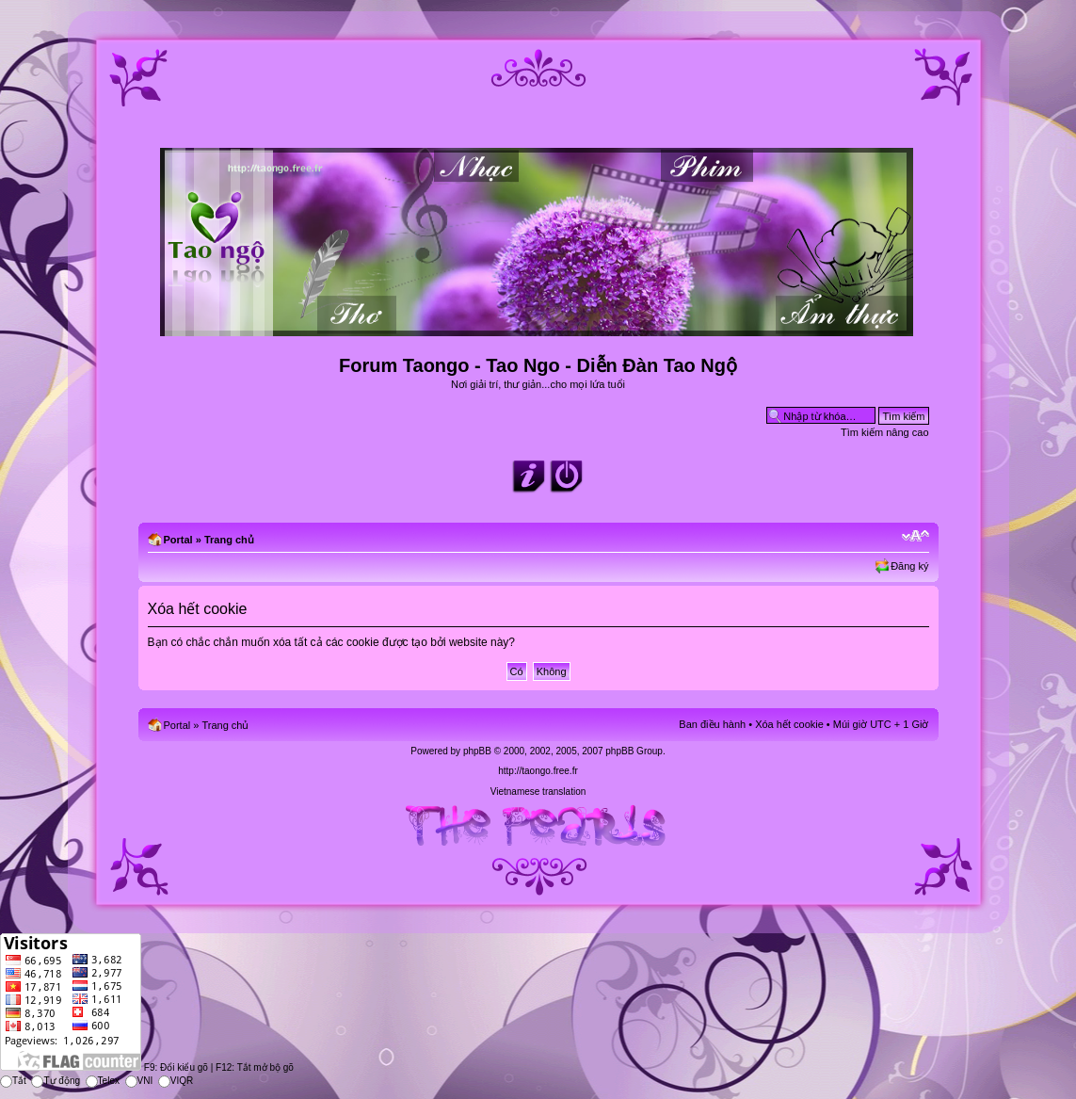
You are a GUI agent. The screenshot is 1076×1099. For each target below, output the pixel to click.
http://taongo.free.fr (538, 771)
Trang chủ (229, 539)
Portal (178, 539)
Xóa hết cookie (789, 724)
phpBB (477, 751)
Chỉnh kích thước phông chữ (915, 535)
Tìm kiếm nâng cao (884, 432)
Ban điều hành (712, 724)
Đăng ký (909, 566)
